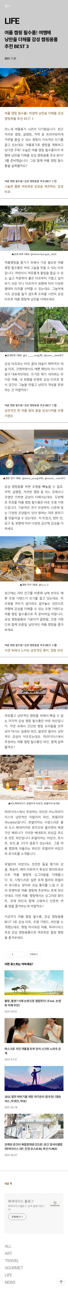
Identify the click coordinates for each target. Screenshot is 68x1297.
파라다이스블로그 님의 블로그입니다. (26, 1207)
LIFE (12, 21)
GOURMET (14, 1268)
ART (8, 1253)
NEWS (10, 1282)
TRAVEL (12, 1260)
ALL (8, 1246)
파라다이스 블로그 (21, 1201)
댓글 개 (8, 1183)
